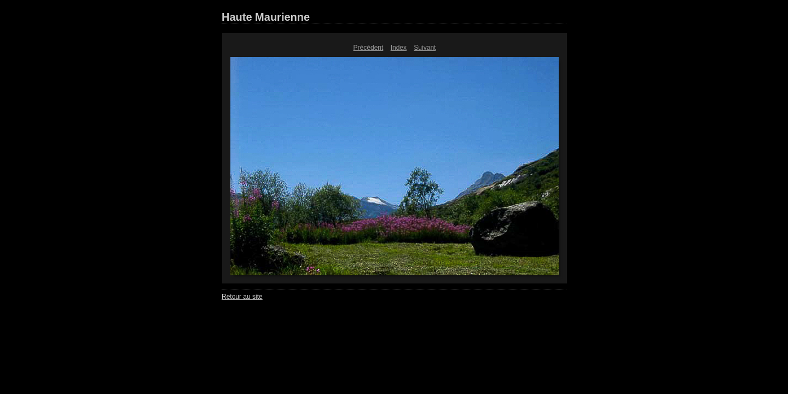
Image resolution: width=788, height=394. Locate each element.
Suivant (425, 47)
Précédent (369, 47)
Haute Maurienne (266, 17)
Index (399, 47)
